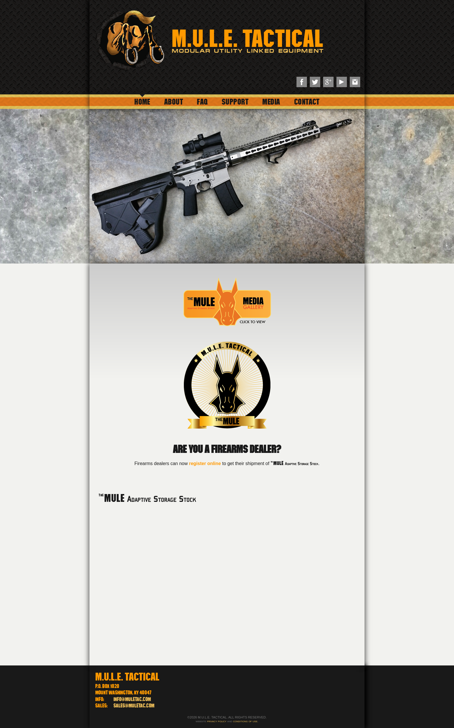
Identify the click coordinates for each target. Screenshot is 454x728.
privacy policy (216, 721)
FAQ (202, 101)
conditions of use (245, 721)
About (173, 101)
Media (271, 101)
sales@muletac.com (134, 706)
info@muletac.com (132, 699)
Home (142, 101)
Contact (307, 101)
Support (235, 101)
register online (205, 463)
